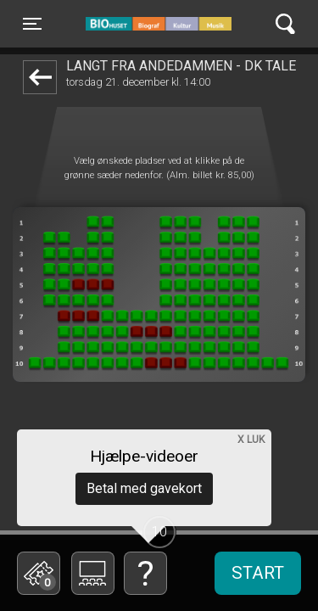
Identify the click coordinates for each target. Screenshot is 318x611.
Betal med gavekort (144, 488)
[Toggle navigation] (32, 23)
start (258, 573)
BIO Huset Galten (158, 24)
